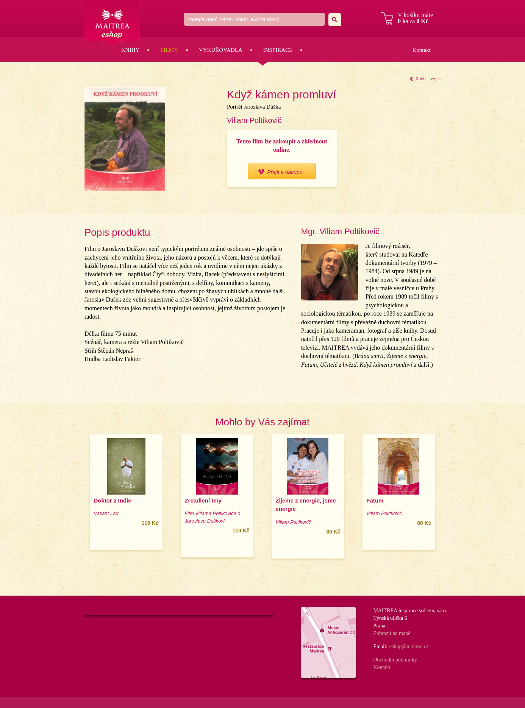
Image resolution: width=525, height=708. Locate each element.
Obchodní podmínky (395, 660)
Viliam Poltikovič (254, 120)
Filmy (169, 50)
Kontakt (421, 50)
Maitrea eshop (112, 23)
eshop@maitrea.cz (408, 646)
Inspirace (278, 50)
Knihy (130, 50)
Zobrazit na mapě (391, 633)
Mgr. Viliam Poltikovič (340, 231)
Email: (380, 646)
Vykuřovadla (220, 50)
